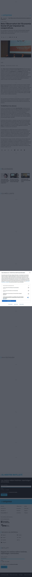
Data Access (16, 304)
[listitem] (16, 285)
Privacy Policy (21, 304)
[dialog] (16, 288)
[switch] (28, 287)
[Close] (30, 273)
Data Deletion (10, 304)
